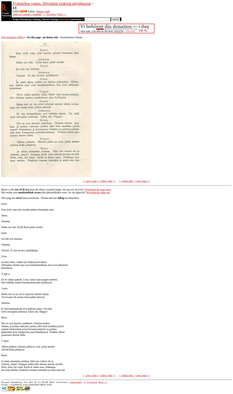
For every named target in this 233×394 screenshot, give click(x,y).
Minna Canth (43, 11)
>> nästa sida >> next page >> (134, 181)
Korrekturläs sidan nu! (98, 192)
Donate (64, 19)
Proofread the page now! (98, 189)
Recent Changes (50, 19)
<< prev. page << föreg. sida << (99, 181)
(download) (75, 382)
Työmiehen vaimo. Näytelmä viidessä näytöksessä (51, 3)
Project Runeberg (22, 19)
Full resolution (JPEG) (13, 37)
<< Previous (49, 14)
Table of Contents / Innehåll (26, 14)
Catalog (37, 19)
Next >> (62, 14)
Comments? (76, 19)
